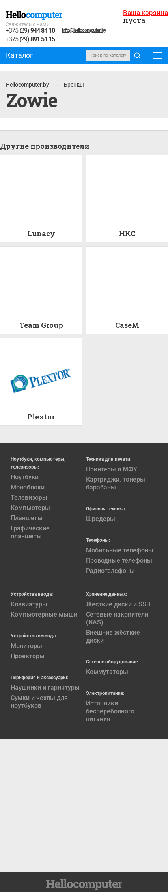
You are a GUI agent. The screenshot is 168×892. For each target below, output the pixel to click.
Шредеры (100, 519)
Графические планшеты (30, 532)
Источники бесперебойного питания (110, 711)
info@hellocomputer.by (84, 30)
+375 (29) (30, 31)
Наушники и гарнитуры (45, 687)
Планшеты (27, 518)
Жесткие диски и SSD (118, 604)
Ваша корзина (145, 13)
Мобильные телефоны (119, 550)
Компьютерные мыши (44, 614)
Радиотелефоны (110, 570)
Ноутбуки (25, 477)
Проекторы (28, 656)
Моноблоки (28, 487)
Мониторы (26, 646)
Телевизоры (29, 497)
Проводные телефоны (119, 560)
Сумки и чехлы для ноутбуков (39, 701)
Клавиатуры (29, 604)
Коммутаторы (107, 672)
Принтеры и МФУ (111, 469)
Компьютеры (30, 508)
